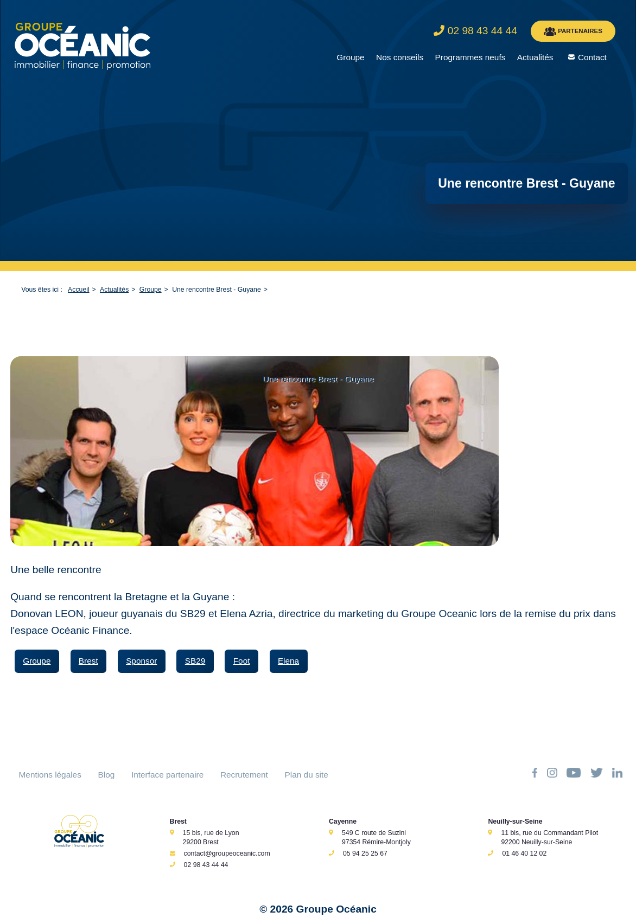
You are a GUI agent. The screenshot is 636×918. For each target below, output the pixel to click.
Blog (106, 774)
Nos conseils (399, 57)
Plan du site (306, 774)
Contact (592, 57)
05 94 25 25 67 (365, 853)
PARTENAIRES (573, 31)
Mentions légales (50, 774)
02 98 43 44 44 (206, 865)
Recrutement (244, 774)
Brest (88, 660)
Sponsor (141, 660)
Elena (288, 660)
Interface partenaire (167, 774)
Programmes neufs (470, 57)
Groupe (350, 57)
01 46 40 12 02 (524, 853)
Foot (241, 660)
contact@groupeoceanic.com (227, 853)
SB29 (195, 660)
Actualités (535, 57)
